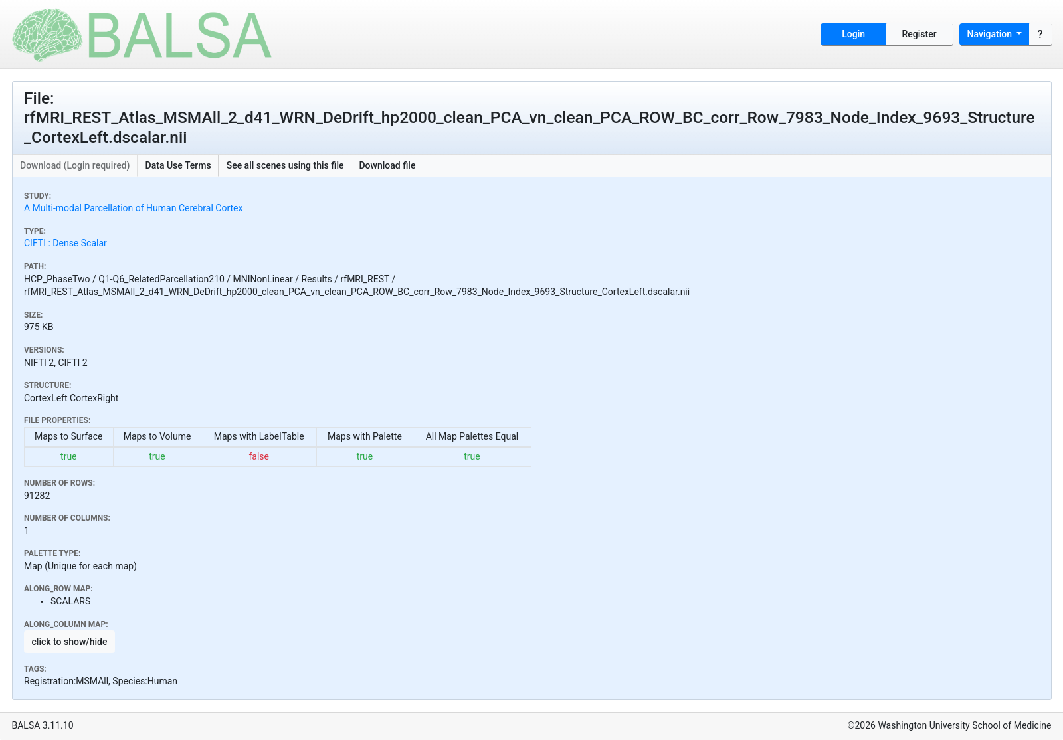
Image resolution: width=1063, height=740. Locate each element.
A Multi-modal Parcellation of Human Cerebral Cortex (133, 208)
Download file (387, 165)
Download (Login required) (75, 165)
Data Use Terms (178, 165)
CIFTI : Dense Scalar (65, 243)
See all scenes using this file (285, 165)
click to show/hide (70, 641)
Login (853, 34)
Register (919, 34)
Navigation (991, 34)
